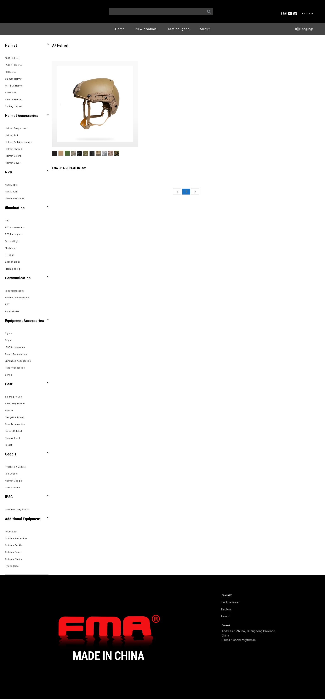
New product (146, 29)
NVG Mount (11, 191)
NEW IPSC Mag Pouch (17, 509)
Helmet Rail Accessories (18, 142)
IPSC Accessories (15, 347)
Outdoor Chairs (13, 559)
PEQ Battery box (14, 234)
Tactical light (12, 241)
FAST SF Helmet (14, 65)
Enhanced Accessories (18, 361)
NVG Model (11, 185)
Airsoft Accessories (16, 354)
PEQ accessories (14, 227)
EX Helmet (11, 72)
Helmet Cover (12, 163)
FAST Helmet (12, 58)
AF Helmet (11, 92)
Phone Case (12, 566)
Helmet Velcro (13, 156)
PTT (7, 304)
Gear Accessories (15, 424)
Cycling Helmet (13, 106)
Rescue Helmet (13, 99)
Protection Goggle (15, 467)
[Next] (195, 192)
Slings (8, 375)
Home (120, 29)
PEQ (7, 220)
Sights (8, 333)
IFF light (9, 255)
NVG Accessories (14, 198)
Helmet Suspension (16, 128)
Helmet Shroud (13, 149)
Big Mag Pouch (13, 396)
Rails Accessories (15, 367)
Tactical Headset (14, 290)
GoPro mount (12, 487)
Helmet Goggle (13, 480)
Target (8, 445)
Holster (9, 410)
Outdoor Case (12, 552)
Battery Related (13, 431)
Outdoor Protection (16, 538)
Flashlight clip (13, 269)
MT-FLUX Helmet (14, 85)
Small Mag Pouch (15, 403)
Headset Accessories (17, 297)
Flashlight (10, 248)
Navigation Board (14, 417)
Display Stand (12, 438)
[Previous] (177, 192)
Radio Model (12, 311)
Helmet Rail (11, 135)
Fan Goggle (11, 473)
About (205, 29)
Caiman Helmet (13, 79)
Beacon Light (12, 262)
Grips (8, 340)
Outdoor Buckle (13, 545)
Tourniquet (11, 531)
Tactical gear (179, 29)
